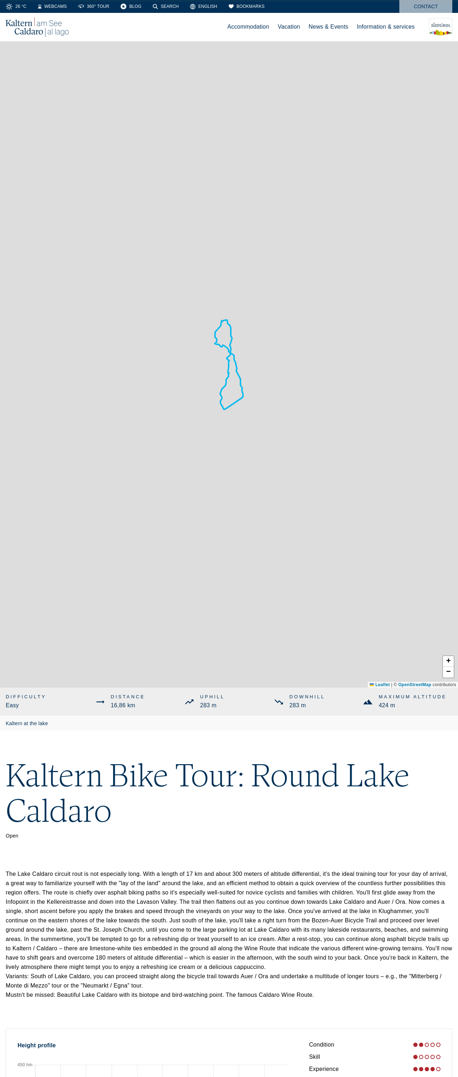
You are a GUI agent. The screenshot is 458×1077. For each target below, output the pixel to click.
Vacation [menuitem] (289, 27)
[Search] (166, 6)
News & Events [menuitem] (329, 27)
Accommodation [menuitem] (248, 27)
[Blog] (131, 6)
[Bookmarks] (246, 6)
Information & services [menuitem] (386, 27)
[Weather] (16, 6)
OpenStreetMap (414, 684)
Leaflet (380, 684)
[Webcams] (52, 6)
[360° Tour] (93, 6)
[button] (448, 661)
